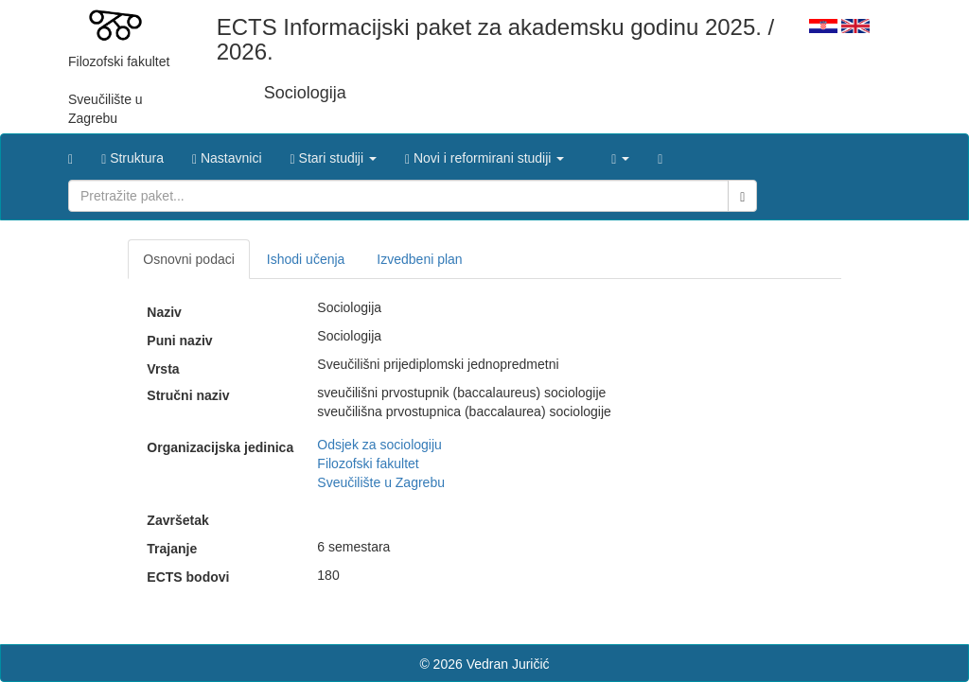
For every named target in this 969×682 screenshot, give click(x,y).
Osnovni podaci (189, 259)
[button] (333, 153)
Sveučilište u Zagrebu (381, 482)
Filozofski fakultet (367, 463)
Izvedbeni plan (419, 259)
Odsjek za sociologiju (379, 444)
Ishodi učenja (306, 259)
